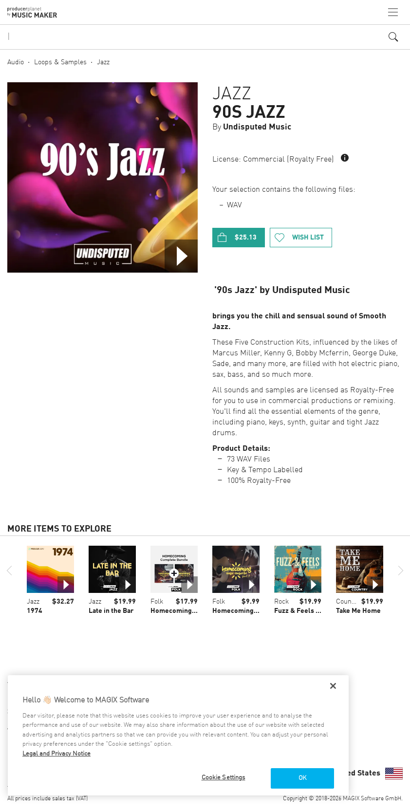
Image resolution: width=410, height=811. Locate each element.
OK (302, 778)
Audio (15, 62)
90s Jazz (248, 113)
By (251, 127)
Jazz (103, 62)
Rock (281, 601)
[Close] (333, 686)
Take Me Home (358, 611)
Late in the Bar (111, 611)
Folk (156, 601)
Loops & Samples (60, 62)
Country (348, 601)
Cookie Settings (223, 777)
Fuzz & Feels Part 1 (304, 611)
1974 (34, 611)
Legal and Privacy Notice (56, 754)
